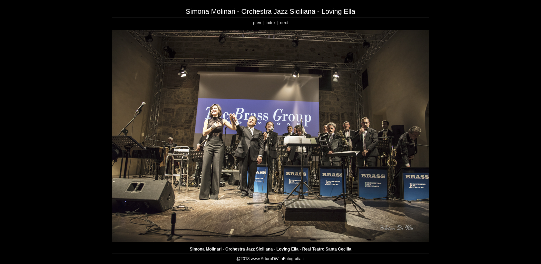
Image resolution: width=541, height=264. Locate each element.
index (271, 22)
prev (257, 22)
